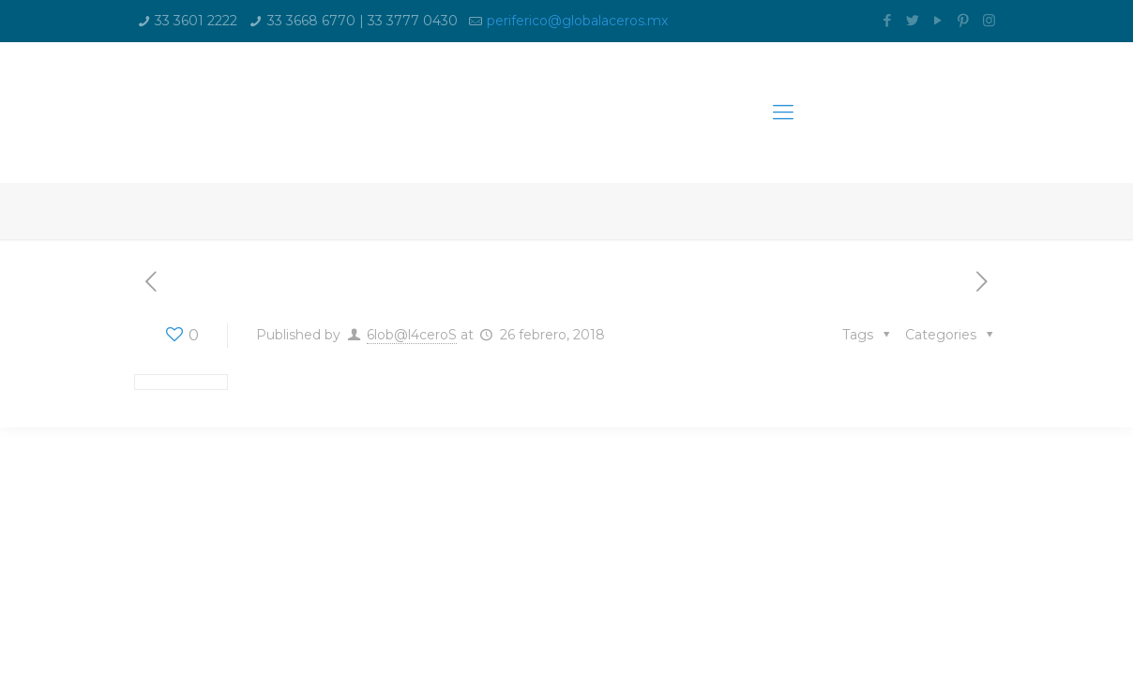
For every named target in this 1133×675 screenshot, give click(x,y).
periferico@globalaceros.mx (577, 20)
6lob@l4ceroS (412, 334)
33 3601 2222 (196, 20)
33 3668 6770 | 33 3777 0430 (362, 20)
